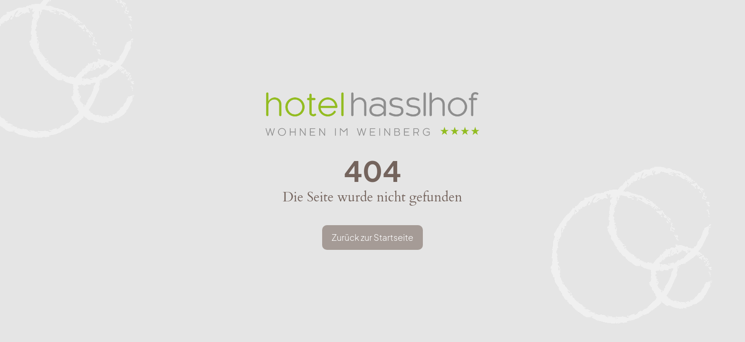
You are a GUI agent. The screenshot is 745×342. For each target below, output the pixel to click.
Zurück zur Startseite (372, 237)
